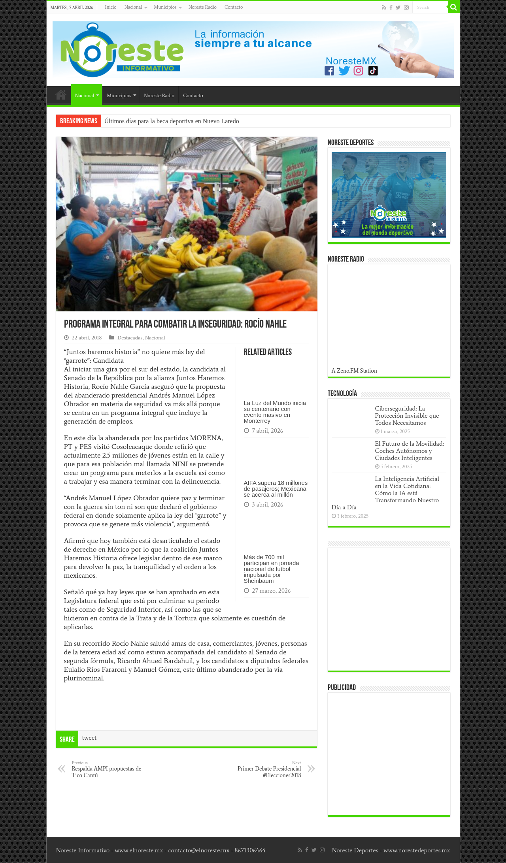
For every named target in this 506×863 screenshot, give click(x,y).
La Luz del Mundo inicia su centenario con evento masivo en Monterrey (275, 411)
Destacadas (130, 337)
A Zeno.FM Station (355, 371)
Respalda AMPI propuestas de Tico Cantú (112, 769)
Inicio (111, 7)
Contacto (234, 7)
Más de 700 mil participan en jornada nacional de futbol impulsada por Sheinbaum (271, 569)
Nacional (133, 7)
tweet (89, 737)
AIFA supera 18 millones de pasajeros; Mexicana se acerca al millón (276, 488)
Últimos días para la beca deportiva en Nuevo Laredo (171, 121)
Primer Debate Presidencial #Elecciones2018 (260, 769)
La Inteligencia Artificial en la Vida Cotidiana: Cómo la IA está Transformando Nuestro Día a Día (386, 493)
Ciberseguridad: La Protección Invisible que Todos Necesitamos (407, 415)
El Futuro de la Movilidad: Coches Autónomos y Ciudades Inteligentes (409, 451)
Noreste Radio (203, 7)
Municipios (165, 7)
